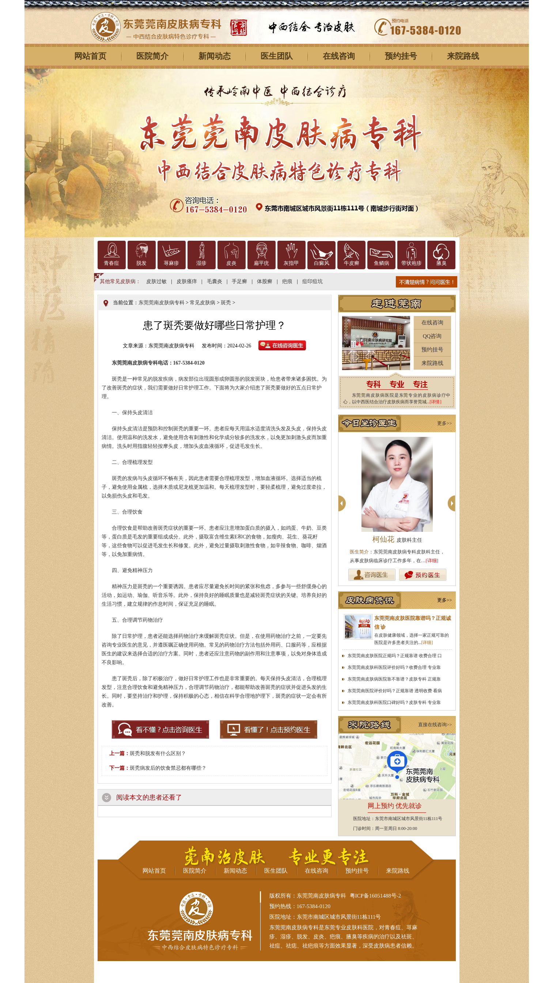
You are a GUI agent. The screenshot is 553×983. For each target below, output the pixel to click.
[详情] (436, 401)
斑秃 (226, 302)
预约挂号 (401, 56)
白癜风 (321, 263)
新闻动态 (214, 56)
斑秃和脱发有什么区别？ (158, 753)
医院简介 (152, 56)
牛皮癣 (351, 263)
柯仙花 (397, 539)
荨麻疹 (171, 263)
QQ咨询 (432, 336)
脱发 (141, 263)
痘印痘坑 (312, 281)
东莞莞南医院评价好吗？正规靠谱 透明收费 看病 (395, 690)
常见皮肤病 (202, 302)
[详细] (432, 560)
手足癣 (239, 281)
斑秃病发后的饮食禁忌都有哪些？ (168, 768)
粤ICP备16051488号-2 (375, 896)
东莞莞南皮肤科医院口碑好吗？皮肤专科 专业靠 (394, 702)
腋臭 (441, 263)
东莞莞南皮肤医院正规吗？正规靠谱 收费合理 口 (395, 655)
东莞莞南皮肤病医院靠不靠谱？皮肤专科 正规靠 (394, 679)
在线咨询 (339, 56)
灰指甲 (291, 263)
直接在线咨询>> (435, 724)
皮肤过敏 (156, 281)
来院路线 (463, 56)
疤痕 (287, 281)
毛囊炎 (214, 281)
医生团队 (277, 56)
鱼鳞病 (381, 263)
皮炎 (231, 263)
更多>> (444, 423)
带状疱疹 (411, 263)
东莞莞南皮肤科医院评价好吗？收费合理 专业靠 (394, 667)
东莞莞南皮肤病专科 (162, 302)
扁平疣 (261, 263)
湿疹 (201, 263)
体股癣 (264, 281)
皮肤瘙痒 (187, 281)
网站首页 (90, 56)
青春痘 (111, 263)
